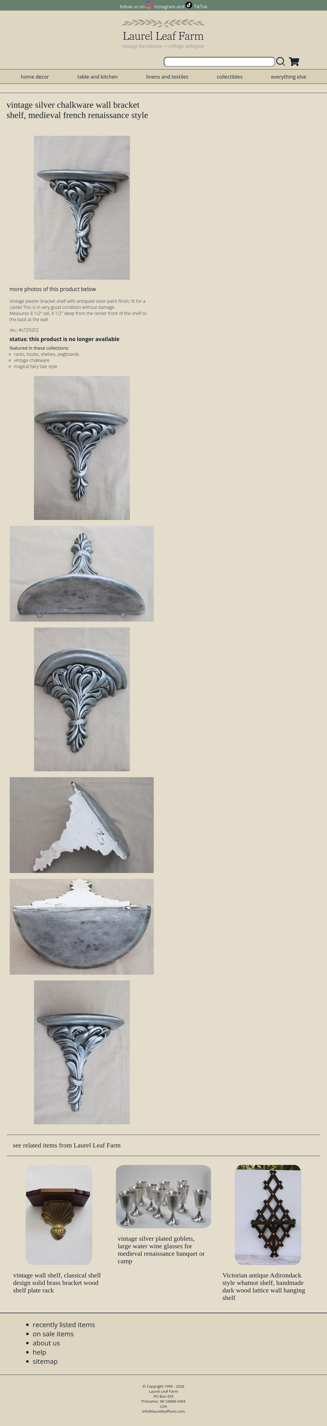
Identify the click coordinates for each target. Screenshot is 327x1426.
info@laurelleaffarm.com (163, 1411)
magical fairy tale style (35, 366)
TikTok (200, 7)
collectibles (229, 76)
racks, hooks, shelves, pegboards (46, 354)
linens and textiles (167, 76)
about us (46, 1342)
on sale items (53, 1333)
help (39, 1352)
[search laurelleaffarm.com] (282, 62)
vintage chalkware (31, 360)
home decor (35, 76)
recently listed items (64, 1324)
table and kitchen (98, 76)
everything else (288, 76)
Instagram (164, 7)
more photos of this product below (52, 289)
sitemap (45, 1361)
